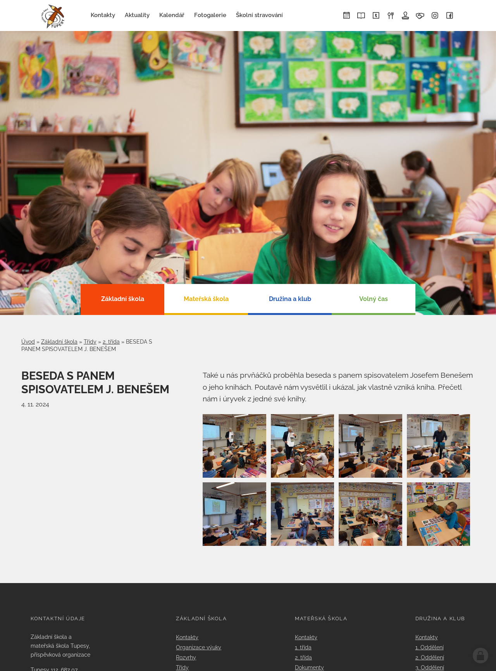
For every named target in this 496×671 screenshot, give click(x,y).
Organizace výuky (198, 647)
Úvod (28, 342)
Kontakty (187, 637)
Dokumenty (309, 667)
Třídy (90, 342)
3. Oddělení (429, 667)
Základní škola (59, 342)
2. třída (111, 342)
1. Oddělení (429, 647)
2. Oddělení (429, 657)
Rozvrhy (186, 657)
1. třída (303, 647)
